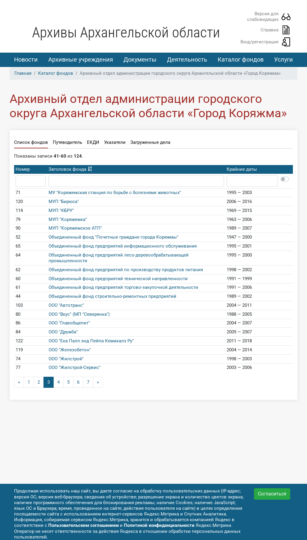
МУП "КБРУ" (61, 211)
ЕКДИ (93, 143)
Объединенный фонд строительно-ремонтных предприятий (112, 297)
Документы (140, 59)
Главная (22, 74)
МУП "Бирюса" (64, 202)
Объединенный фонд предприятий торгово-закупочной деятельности (123, 288)
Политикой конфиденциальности (159, 525)
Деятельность (187, 59)
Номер (23, 170)
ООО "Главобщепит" (69, 324)
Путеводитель (67, 143)
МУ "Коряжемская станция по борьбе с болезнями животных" (115, 193)
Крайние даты (242, 170)
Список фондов (31, 143)
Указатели (115, 143)
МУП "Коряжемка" (68, 220)
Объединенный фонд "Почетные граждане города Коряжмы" (113, 238)
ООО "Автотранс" (66, 306)
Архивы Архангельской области (126, 32)
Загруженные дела (150, 143)
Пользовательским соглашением (83, 525)
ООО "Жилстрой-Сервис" (74, 368)
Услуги (283, 59)
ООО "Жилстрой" (66, 359)
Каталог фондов (241, 59)
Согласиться (272, 494)
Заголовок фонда (67, 170)
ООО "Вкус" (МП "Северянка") (79, 315)
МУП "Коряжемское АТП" (75, 229)
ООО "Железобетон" (70, 350)
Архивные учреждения (80, 59)
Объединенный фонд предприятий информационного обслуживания (123, 247)
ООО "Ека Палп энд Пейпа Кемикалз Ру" (91, 341)
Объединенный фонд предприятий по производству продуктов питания (126, 270)
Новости (26, 59)
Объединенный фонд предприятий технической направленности (118, 279)
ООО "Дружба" (63, 332)
